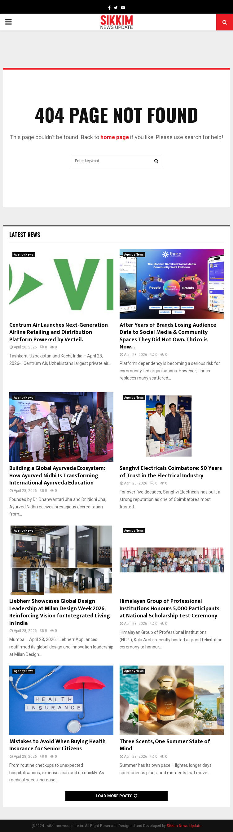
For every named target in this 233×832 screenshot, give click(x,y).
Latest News (24, 234)
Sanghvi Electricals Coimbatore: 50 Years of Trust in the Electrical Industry (171, 472)
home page (114, 137)
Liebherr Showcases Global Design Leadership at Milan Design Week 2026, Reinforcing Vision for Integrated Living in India (59, 612)
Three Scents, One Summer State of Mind (165, 745)
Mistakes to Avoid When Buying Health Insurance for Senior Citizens (57, 745)
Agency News (23, 254)
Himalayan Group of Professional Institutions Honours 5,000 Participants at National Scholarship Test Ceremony (169, 609)
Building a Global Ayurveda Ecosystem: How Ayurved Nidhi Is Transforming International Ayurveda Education (57, 476)
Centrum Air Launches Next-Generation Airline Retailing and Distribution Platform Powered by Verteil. (58, 332)
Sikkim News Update (184, 826)
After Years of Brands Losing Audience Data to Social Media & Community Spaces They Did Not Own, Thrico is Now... (168, 336)
